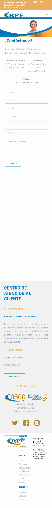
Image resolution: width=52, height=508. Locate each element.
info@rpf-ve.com (12, 364)
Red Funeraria (24, 471)
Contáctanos (14, 377)
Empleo (21, 478)
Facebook (22, 496)
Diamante (22, 443)
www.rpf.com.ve (39, 445)
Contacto (22, 482)
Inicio (21, 460)
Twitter (21, 499)
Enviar (13, 163)
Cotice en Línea (24, 475)
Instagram (22, 492)
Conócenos (23, 464)
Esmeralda (23, 447)
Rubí (20, 450)
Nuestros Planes (25, 468)
